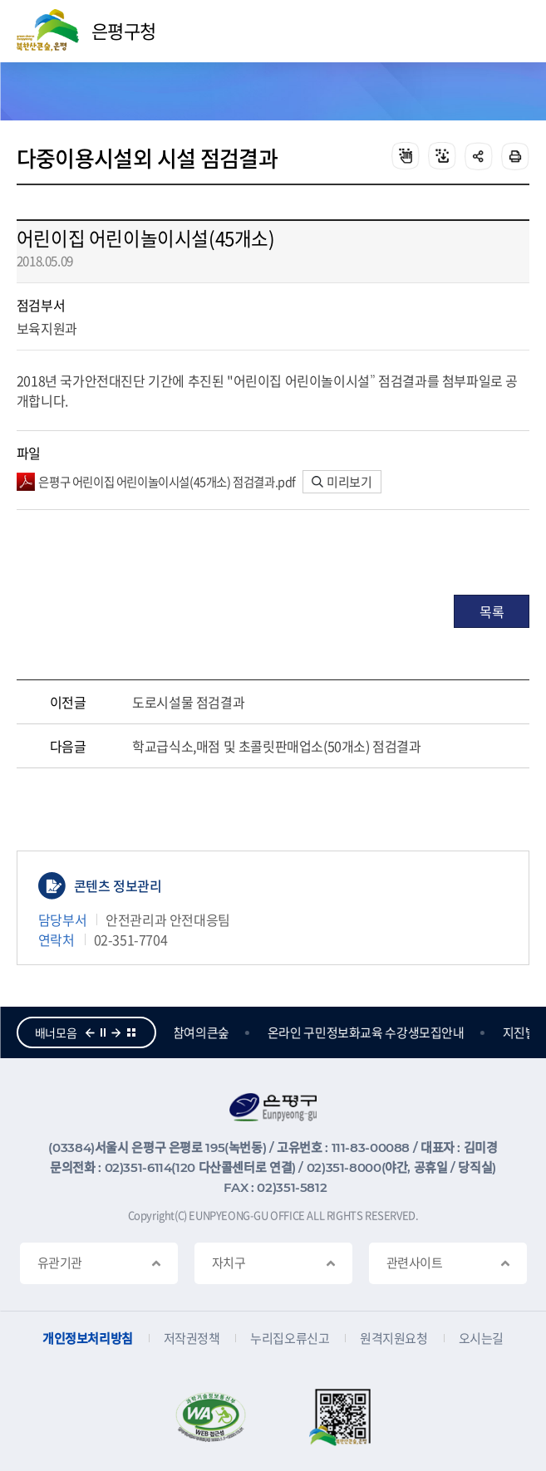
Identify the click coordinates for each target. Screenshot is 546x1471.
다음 (116, 1032)
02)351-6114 (138, 1167)
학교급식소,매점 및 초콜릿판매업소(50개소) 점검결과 (276, 746)
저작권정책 (192, 1338)
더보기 (131, 1032)
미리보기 (342, 482)
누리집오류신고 (289, 1338)
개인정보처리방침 (87, 1338)
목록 (492, 611)
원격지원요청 (393, 1338)
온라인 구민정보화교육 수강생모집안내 (367, 1032)
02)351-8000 (344, 1167)
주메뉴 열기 (509, 31)
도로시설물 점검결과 (188, 702)
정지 (103, 1032)
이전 (89, 1032)
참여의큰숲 (203, 1032)
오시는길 (481, 1338)
